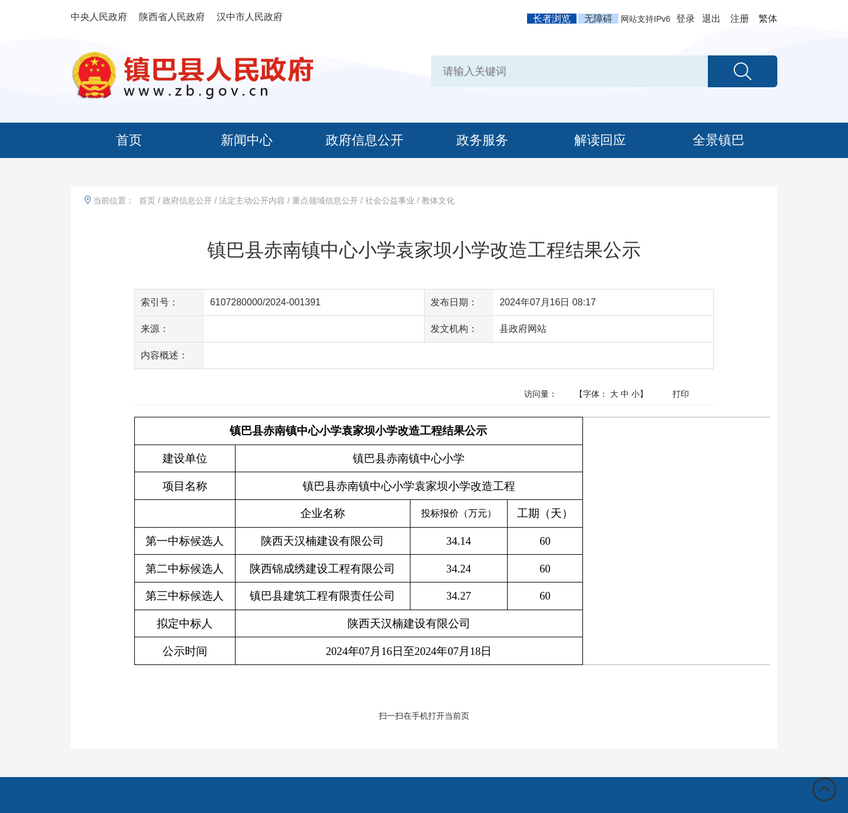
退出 (711, 19)
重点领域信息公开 (325, 200)
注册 (739, 19)
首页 (129, 140)
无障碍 (598, 19)
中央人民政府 (99, 17)
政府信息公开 (364, 140)
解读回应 (600, 140)
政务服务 (482, 140)
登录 (685, 19)
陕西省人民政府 (172, 17)
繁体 (767, 19)
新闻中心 (247, 140)
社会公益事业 (390, 200)
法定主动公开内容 (252, 200)
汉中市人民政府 (250, 17)
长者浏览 (552, 19)
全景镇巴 (718, 140)
